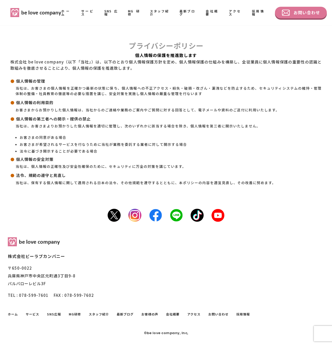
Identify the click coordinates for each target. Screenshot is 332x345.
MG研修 (134, 12)
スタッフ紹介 (159, 12)
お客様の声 (149, 314)
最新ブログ (187, 12)
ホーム (66, 12)
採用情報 (258, 12)
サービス (87, 12)
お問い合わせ (301, 13)
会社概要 (212, 12)
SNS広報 (110, 12)
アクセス (235, 12)
